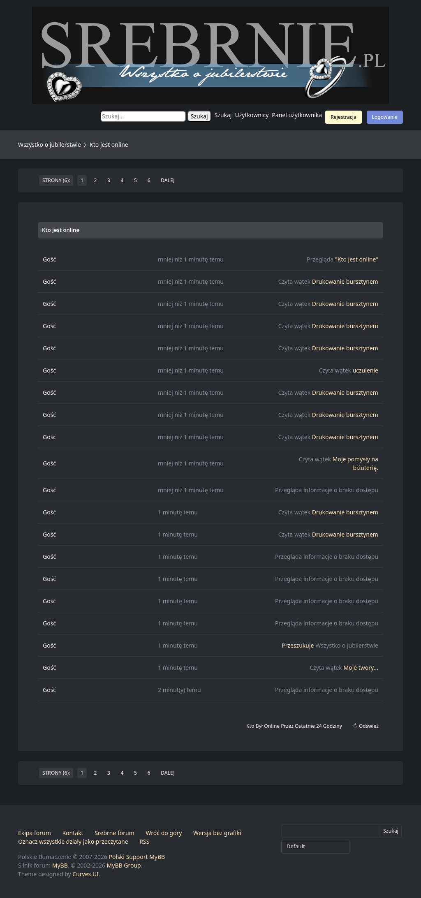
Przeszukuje (298, 645)
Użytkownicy (252, 115)
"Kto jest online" (356, 259)
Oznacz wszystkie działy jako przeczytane (73, 841)
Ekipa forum (34, 833)
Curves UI (85, 874)
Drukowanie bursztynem (345, 281)
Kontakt (72, 833)
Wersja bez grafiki (217, 833)
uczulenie (365, 370)
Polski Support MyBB (137, 857)
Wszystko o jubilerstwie (49, 144)
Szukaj (223, 115)
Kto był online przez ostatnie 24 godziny (294, 725)
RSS (144, 841)
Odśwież (366, 725)
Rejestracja (343, 116)
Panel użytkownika (297, 115)
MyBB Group (124, 865)
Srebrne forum (114, 833)
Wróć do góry (164, 833)
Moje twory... (360, 667)
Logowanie (385, 116)
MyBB (60, 865)
